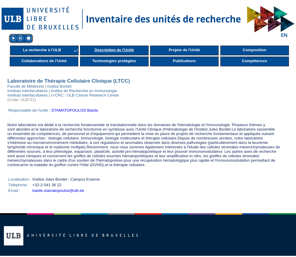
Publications (184, 61)
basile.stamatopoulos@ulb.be (58, 190)
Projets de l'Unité (184, 50)
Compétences (254, 61)
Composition (254, 50)
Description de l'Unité (114, 50)
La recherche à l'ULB (42, 50)
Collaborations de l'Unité (44, 61)
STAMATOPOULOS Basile (74, 110)
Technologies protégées (114, 61)
